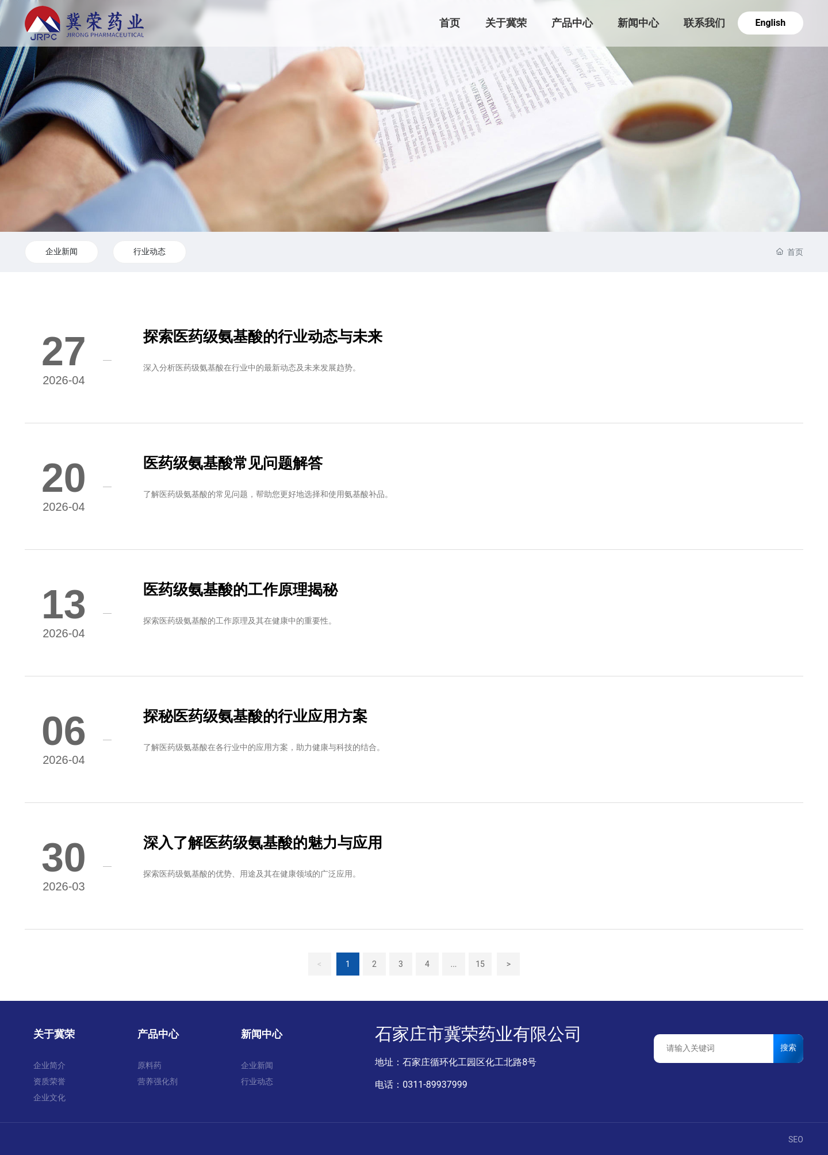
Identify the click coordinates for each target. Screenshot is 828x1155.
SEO (795, 1139)
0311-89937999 (434, 1084)
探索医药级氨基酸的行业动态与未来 (262, 336)
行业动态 (149, 251)
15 (480, 964)
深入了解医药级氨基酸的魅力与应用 (262, 842)
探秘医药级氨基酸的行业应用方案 (255, 716)
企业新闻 (61, 251)
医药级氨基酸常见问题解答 (233, 463)
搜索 (788, 1047)
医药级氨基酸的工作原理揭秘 (240, 589)
